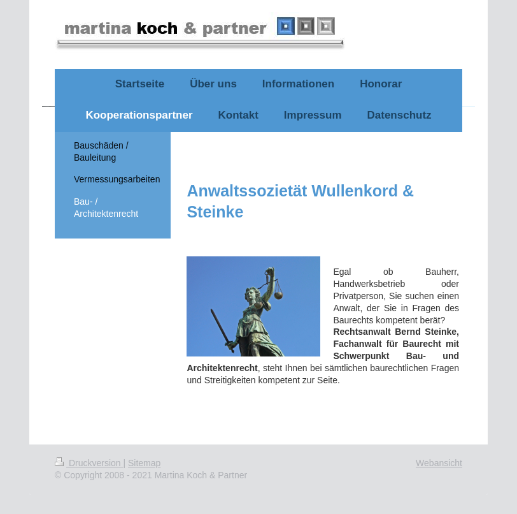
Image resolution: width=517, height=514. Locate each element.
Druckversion (89, 463)
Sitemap (144, 463)
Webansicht (439, 463)
